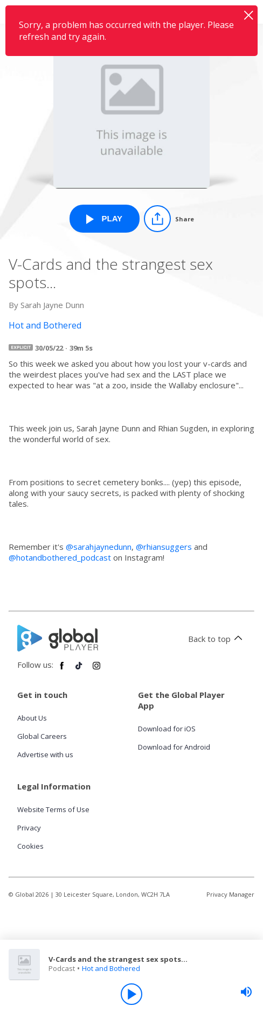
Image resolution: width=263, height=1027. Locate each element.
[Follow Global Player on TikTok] (79, 669)
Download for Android (174, 747)
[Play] (131, 994)
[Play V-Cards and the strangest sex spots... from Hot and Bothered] (105, 219)
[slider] (246, 992)
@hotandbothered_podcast (60, 557)
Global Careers (42, 736)
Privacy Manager (230, 894)
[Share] (169, 218)
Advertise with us (45, 754)
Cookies (30, 846)
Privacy (29, 828)
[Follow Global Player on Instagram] (96, 669)
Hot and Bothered (111, 968)
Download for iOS (167, 728)
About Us (32, 718)
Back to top (217, 638)
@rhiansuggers (164, 546)
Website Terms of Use (53, 809)
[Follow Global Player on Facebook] (62, 669)
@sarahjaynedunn (99, 546)
